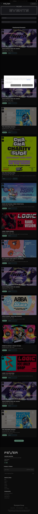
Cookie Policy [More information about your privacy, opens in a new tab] (28, 79)
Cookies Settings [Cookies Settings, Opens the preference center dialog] (8, 82)
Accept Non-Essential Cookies (27, 85)
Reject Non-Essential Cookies (16, 85)
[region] (19, 81)
